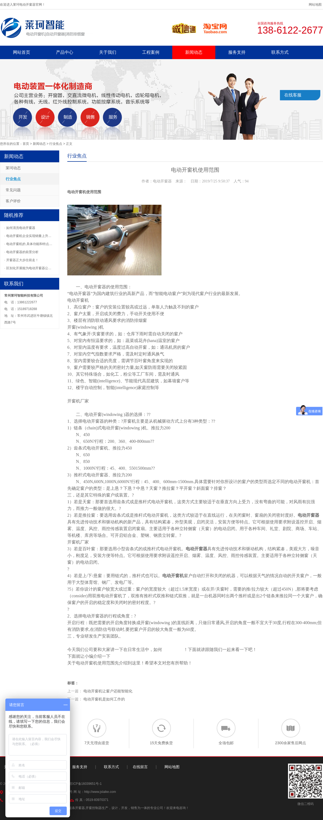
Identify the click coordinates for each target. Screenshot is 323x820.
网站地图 (315, 4)
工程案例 (150, 52)
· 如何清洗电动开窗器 (19, 228)
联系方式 (280, 52)
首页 (26, 144)
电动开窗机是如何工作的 (104, 699)
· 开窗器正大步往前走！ (21, 260)
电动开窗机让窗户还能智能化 (107, 691)
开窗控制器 (94, 808)
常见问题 (13, 190)
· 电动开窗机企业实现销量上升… (27, 236)
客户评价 (13, 201)
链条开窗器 (77, 808)
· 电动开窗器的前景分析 (21, 252)
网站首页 (21, 52)
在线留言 (140, 767)
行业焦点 (55, 144)
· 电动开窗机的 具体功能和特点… (28, 244)
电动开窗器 (95, 287)
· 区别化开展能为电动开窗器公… (27, 268)
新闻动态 (193, 52)
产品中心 (64, 52)
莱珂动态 (13, 168)
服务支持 (236, 52)
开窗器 (101, 475)
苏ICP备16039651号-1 (85, 784)
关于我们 (107, 52)
